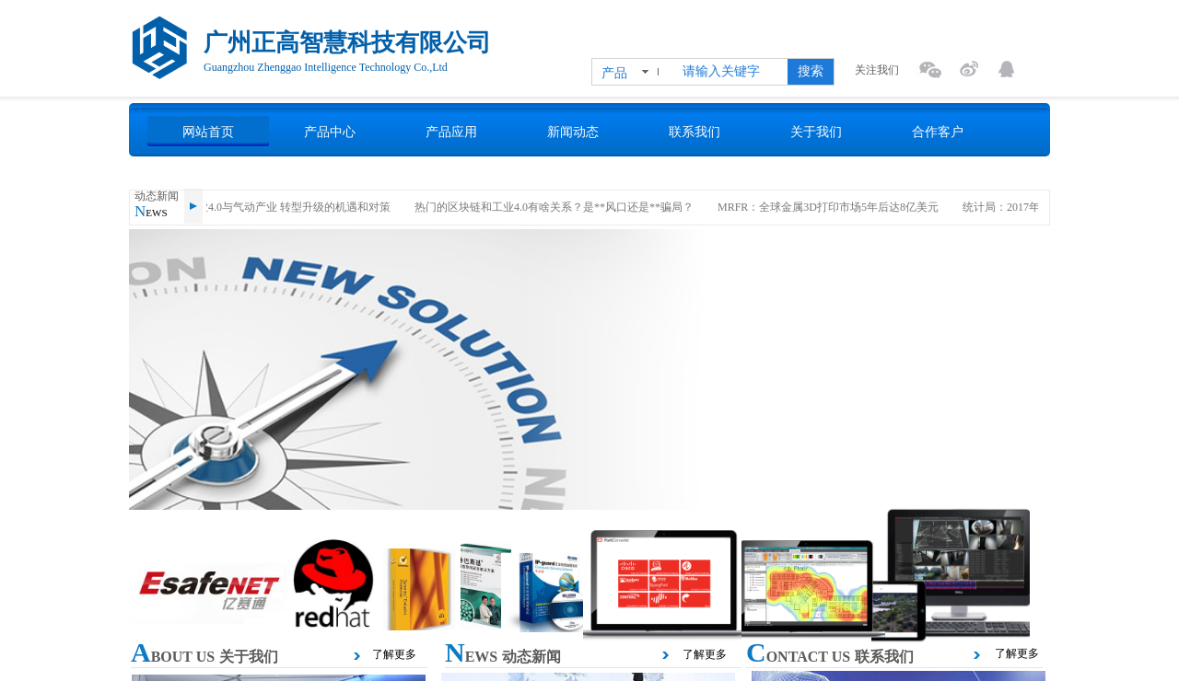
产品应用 (451, 131)
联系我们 (694, 131)
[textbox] (731, 72)
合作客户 (937, 131)
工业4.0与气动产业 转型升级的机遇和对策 (293, 207)
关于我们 (816, 131)
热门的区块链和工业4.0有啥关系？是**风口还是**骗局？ (558, 207)
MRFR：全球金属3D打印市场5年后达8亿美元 (832, 207)
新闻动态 (573, 131)
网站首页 (208, 131)
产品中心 (330, 131)
